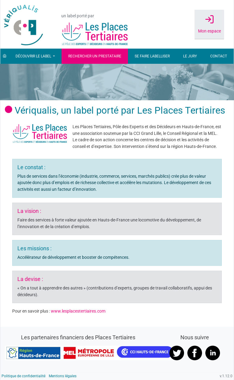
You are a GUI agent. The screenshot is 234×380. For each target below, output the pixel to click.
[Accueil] (4, 56)
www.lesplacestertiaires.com (78, 311)
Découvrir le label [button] (34, 56)
